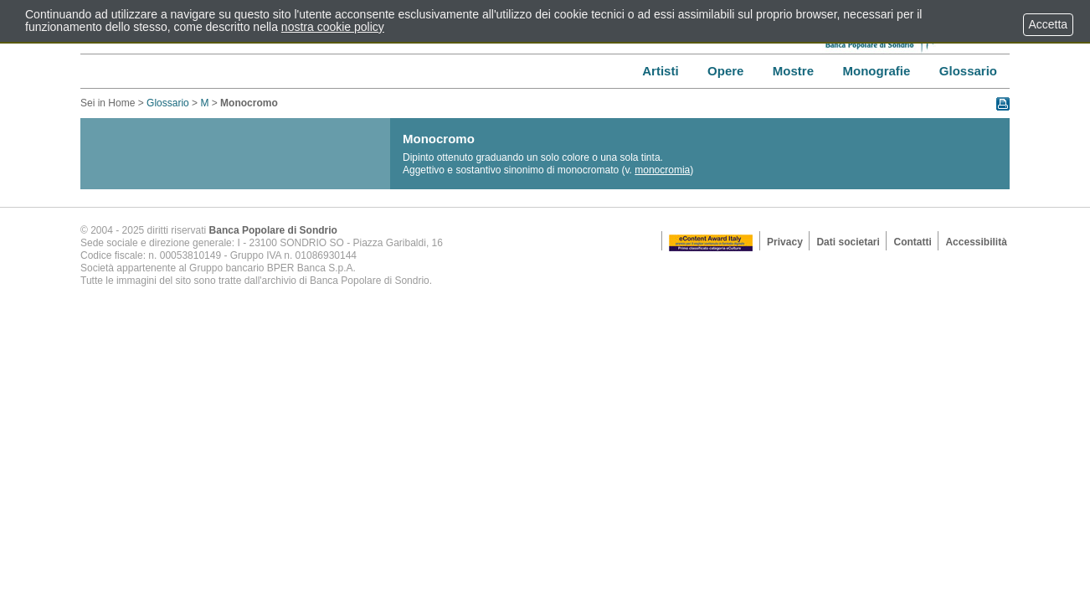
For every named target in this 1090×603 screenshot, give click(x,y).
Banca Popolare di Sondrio (273, 230)
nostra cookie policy (332, 27)
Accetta (1048, 24)
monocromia (662, 170)
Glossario (168, 103)
